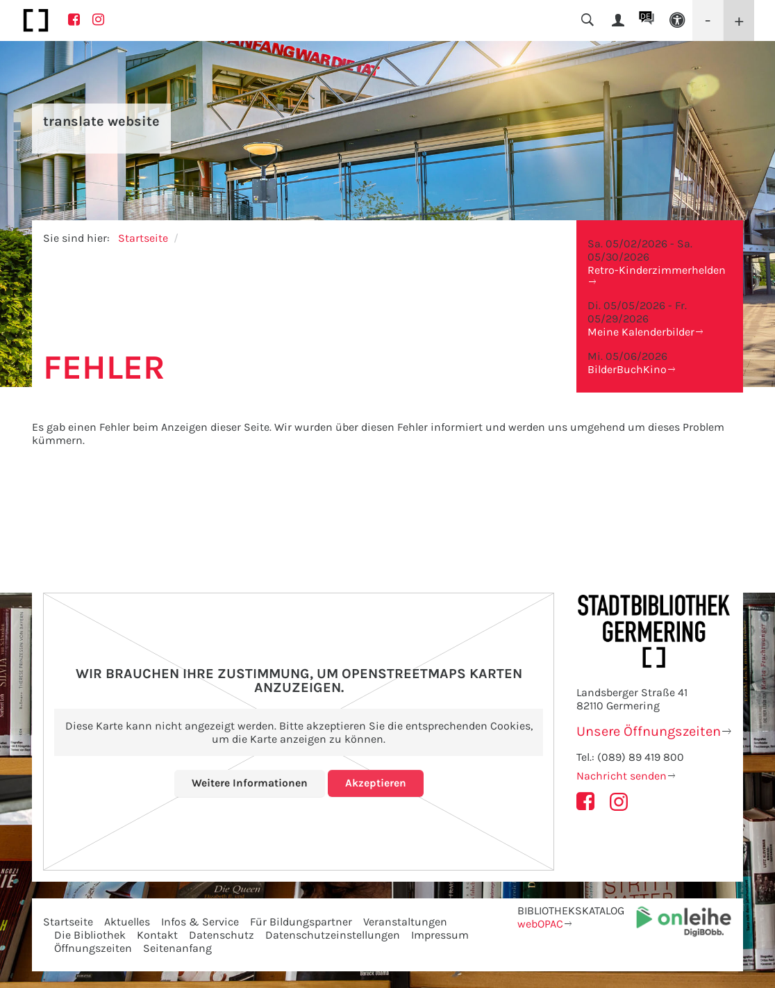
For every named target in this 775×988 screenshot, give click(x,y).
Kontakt (157, 934)
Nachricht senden (621, 775)
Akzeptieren (375, 782)
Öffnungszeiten (93, 948)
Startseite (143, 238)
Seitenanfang (177, 948)
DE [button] (645, 16)
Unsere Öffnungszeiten (648, 731)
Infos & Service (200, 921)
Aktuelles (127, 921)
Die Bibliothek (90, 934)
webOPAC (540, 923)
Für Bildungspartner (301, 921)
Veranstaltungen (405, 921)
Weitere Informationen (250, 782)
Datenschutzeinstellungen (332, 934)
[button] (677, 20)
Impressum (440, 934)
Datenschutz (221, 934)
